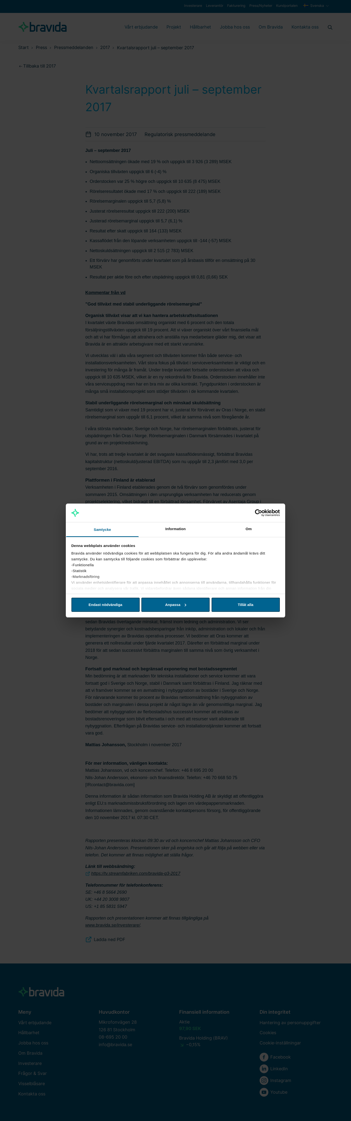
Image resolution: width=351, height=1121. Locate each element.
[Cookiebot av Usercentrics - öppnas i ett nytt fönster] (258, 512)
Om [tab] (248, 529)
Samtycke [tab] (102, 529)
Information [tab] (175, 529)
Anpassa (175, 605)
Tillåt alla (246, 605)
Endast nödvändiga (105, 605)
